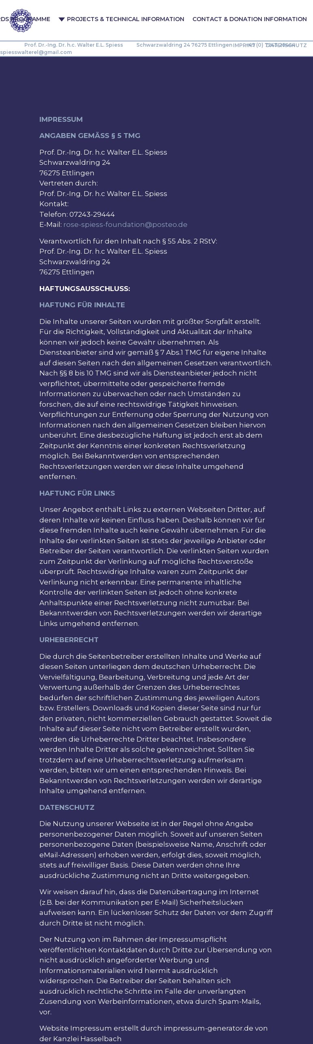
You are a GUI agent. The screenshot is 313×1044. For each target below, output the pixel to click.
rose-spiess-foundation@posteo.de (125, 224)
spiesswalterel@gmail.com (36, 52)
